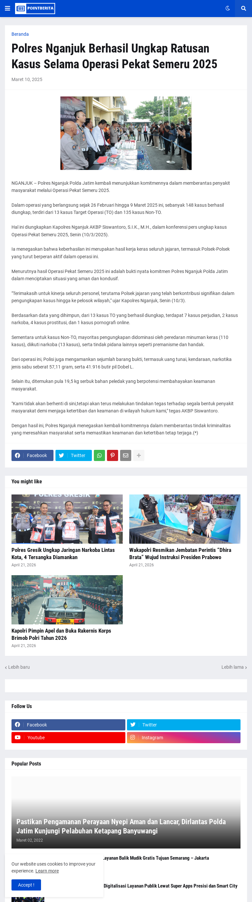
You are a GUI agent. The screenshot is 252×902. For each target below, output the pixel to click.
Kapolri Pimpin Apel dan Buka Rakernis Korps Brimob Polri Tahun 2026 (61, 634)
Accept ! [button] (26, 885)
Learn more (47, 870)
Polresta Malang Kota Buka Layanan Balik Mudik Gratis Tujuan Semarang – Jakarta (129, 858)
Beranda (20, 34)
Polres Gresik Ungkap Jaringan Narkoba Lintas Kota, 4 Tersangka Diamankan (63, 553)
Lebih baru (19, 667)
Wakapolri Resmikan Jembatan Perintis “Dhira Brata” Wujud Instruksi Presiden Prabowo (180, 553)
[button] (7, 8)
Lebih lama (232, 667)
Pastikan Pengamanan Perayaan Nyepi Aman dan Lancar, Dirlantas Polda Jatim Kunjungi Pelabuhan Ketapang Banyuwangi (121, 826)
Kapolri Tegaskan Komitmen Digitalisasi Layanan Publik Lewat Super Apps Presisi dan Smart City (143, 886)
